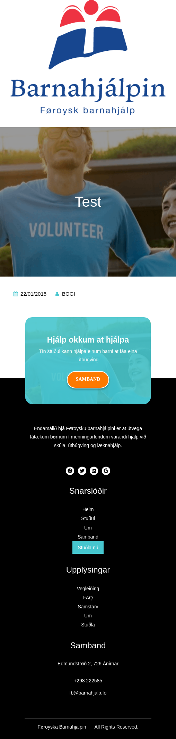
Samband (88, 379)
